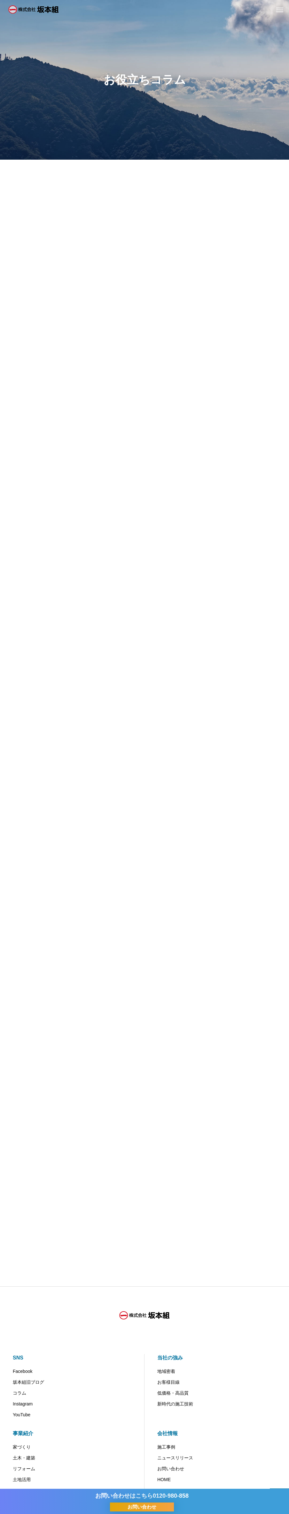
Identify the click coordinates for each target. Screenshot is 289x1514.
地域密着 (166, 1371)
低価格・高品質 (173, 1393)
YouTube (21, 1414)
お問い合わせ (170, 1468)
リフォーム (24, 1468)
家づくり (22, 1447)
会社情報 (167, 1433)
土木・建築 (24, 1457)
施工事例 (166, 1447)
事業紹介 (23, 1433)
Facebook (22, 1371)
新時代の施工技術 (175, 1403)
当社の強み (170, 1357)
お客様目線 (168, 1382)
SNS (18, 1357)
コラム (19, 1393)
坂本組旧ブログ (28, 1382)
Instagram (23, 1403)
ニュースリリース (175, 1457)
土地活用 (22, 1479)
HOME (164, 1479)
